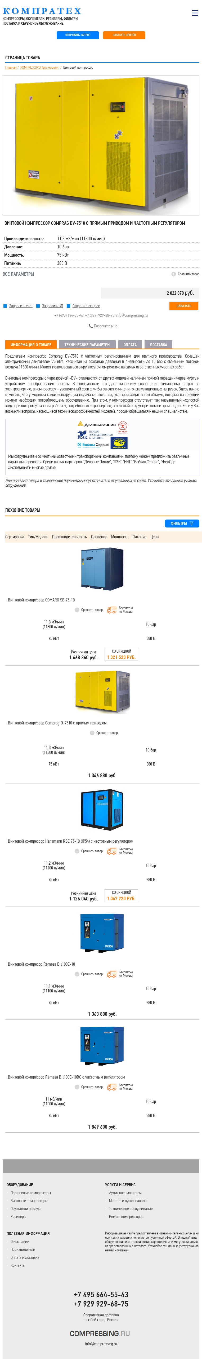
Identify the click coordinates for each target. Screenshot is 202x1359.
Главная (10, 67)
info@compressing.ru (132, 315)
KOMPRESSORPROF (101, 1334)
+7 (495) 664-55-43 (69, 315)
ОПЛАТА (130, 345)
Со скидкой (121, 655)
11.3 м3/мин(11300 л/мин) (54, 625)
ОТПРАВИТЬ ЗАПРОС (77, 35)
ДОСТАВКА (158, 345)
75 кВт (53, 638)
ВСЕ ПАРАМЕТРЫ (18, 274)
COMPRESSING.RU (47, 11)
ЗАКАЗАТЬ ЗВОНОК (124, 35)
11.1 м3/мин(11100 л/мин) (54, 989)
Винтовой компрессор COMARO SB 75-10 (41, 600)
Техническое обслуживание (131, 1208)
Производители (23, 1249)
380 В (150, 638)
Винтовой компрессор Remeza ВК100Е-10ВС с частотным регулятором (66, 1077)
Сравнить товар (188, 274)
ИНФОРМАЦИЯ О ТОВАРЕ (31, 345)
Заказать (184, 306)
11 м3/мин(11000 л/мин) (54, 1102)
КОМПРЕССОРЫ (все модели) (39, 67)
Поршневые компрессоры (31, 1192)
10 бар (151, 624)
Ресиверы (18, 1216)
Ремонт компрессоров (126, 1216)
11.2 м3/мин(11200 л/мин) (54, 866)
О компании (20, 1241)
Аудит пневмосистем (125, 1192)
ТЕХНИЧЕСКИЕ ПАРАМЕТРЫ (87, 345)
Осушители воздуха (26, 1208)
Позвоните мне (105, 325)
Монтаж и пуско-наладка (129, 1200)
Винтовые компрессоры (29, 1200)
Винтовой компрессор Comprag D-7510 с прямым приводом (57, 723)
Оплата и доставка (25, 1257)
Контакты (18, 1265)
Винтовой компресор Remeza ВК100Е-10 (41, 964)
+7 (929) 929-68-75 (99, 315)
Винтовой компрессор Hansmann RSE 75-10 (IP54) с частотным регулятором (70, 841)
